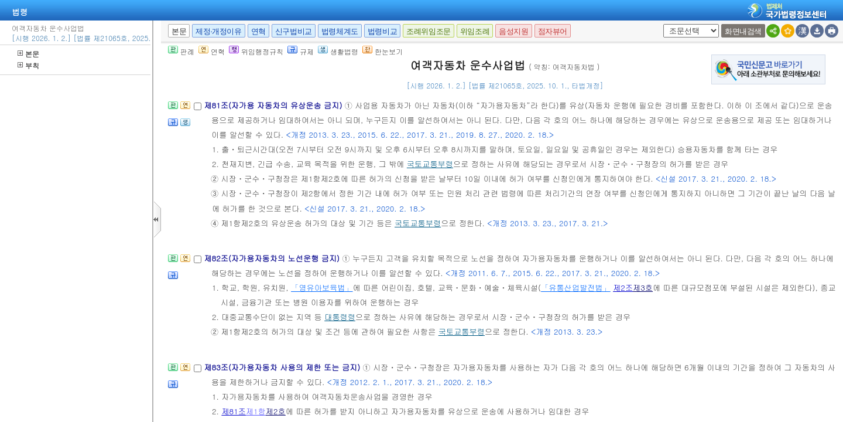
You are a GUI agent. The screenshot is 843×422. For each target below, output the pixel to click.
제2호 (276, 411)
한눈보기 (382, 51)
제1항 (256, 411)
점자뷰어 (552, 31)
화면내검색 (743, 31)
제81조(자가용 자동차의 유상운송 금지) (274, 105)
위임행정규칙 (256, 51)
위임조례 (474, 31)
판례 (181, 51)
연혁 (258, 31)
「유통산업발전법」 (576, 287)
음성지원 (513, 31)
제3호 (643, 287)
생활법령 (338, 51)
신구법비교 (293, 31)
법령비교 (382, 31)
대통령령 (339, 316)
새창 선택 (661, 24)
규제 (300, 51)
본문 (28, 54)
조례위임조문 (428, 31)
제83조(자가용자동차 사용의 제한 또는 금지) (283, 367)
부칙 (28, 65)
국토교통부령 (430, 163)
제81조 (233, 411)
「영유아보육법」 (322, 287)
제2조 (623, 287)
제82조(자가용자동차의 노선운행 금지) (273, 258)
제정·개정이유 (218, 31)
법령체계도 (339, 31)
